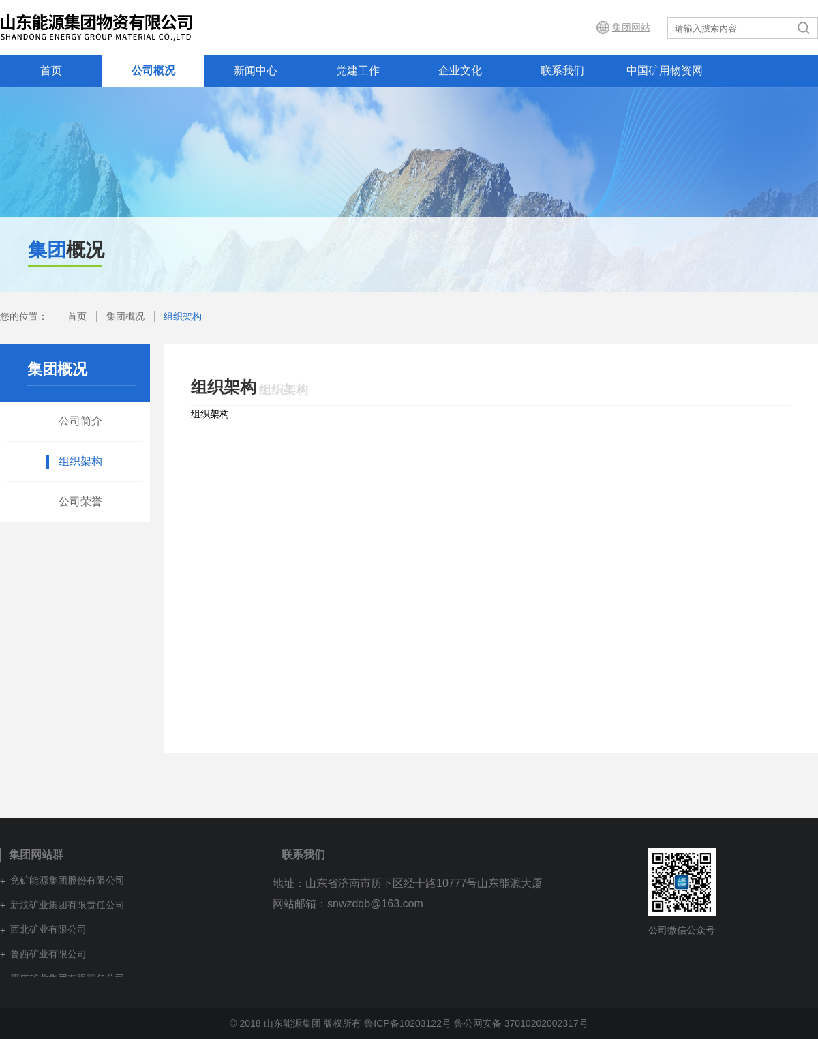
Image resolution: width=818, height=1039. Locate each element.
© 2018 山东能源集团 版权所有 (295, 1023)
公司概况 (153, 70)
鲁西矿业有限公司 (48, 953)
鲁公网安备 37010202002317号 (521, 1023)
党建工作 (358, 70)
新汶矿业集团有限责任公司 (67, 904)
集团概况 (125, 316)
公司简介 (80, 421)
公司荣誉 (80, 501)
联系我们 (562, 70)
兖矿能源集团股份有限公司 (67, 880)
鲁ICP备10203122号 (407, 1023)
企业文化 (460, 70)
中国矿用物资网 (664, 70)
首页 (51, 70)
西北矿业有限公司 (48, 929)
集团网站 (631, 27)
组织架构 (183, 316)
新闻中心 (255, 70)
